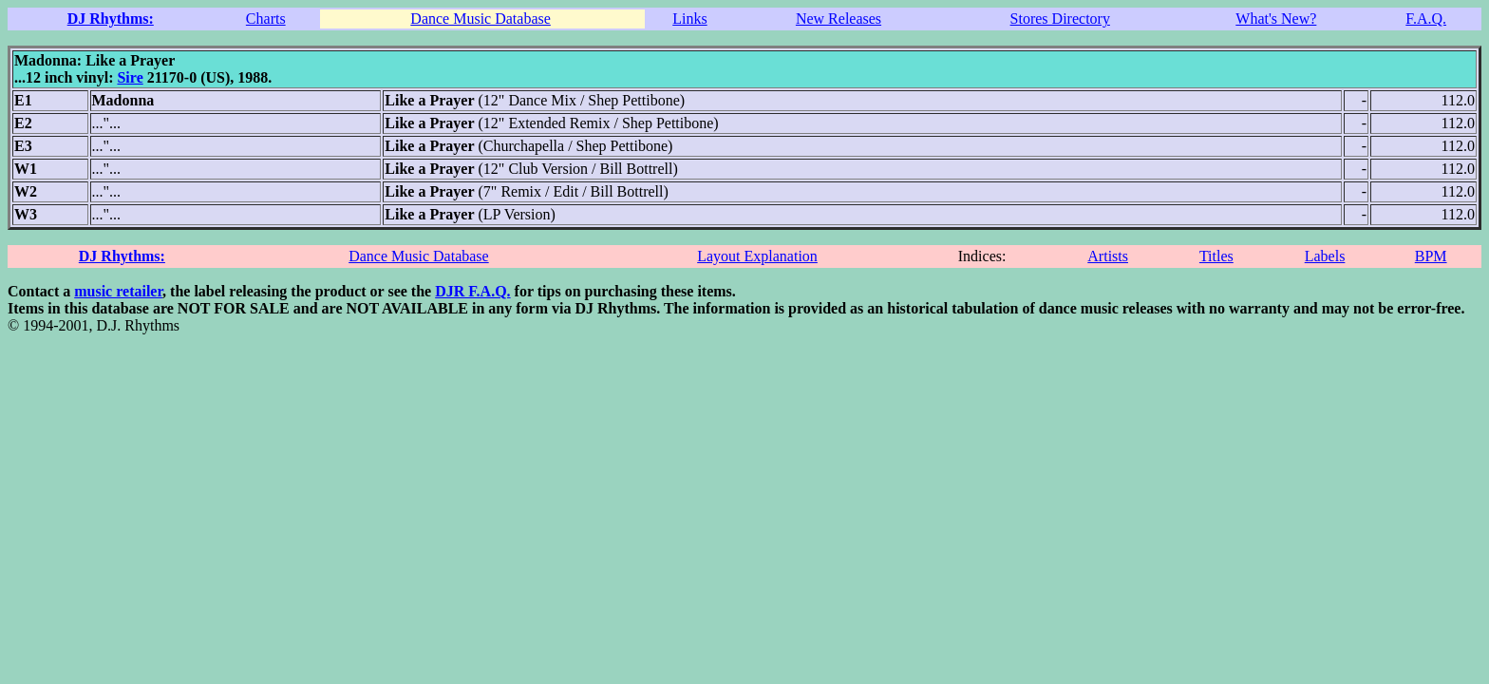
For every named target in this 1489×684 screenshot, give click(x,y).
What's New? (1275, 18)
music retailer (118, 291)
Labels (1325, 256)
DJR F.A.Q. (472, 291)
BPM (1431, 256)
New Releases (838, 18)
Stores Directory (1060, 18)
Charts (266, 18)
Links (689, 18)
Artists (1107, 256)
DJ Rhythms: (110, 18)
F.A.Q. (1425, 18)
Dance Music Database (480, 18)
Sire (129, 77)
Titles (1216, 256)
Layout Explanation (757, 256)
